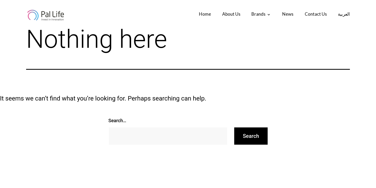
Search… (117, 120)
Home (205, 14)
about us (231, 14)
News (287, 14)
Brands (258, 14)
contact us (316, 14)
